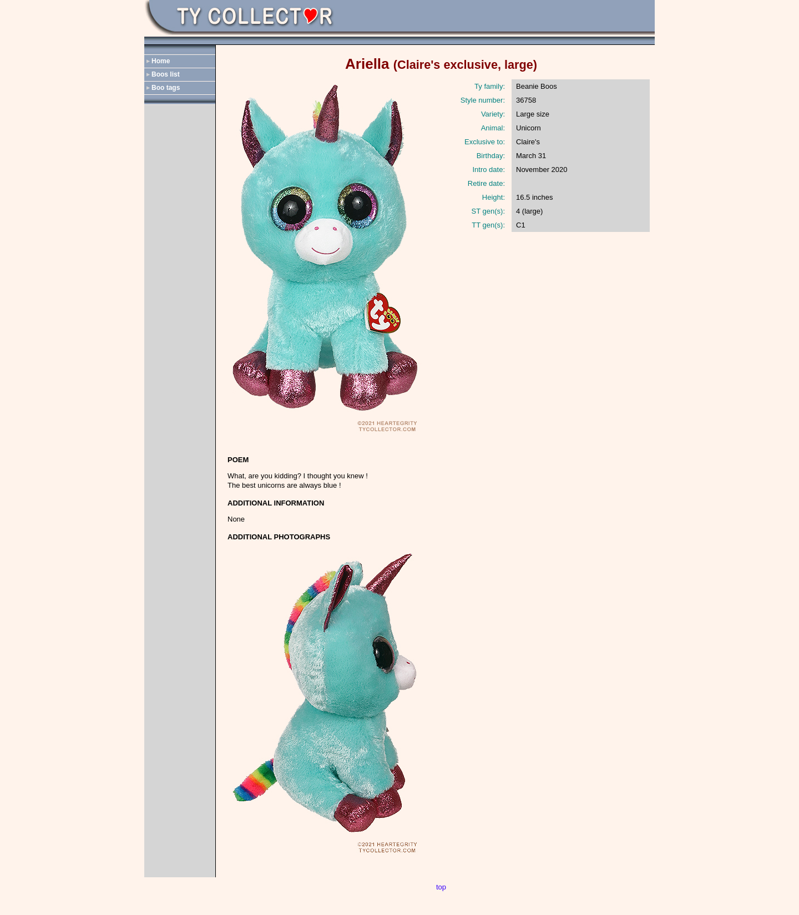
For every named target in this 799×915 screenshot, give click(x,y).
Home (160, 61)
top (441, 887)
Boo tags (165, 88)
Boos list (165, 74)
